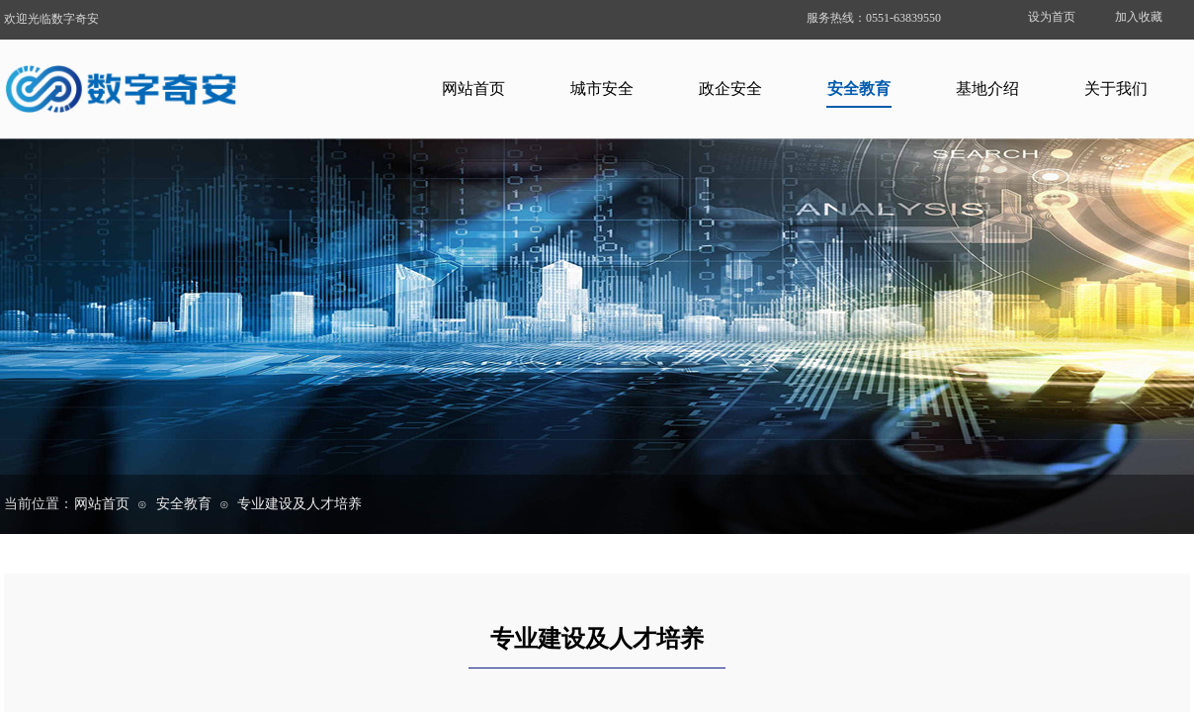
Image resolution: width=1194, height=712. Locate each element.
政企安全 (730, 88)
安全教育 (859, 88)
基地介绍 (987, 88)
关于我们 (1116, 88)
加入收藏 (1138, 17)
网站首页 (473, 88)
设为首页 (1051, 17)
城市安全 (602, 88)
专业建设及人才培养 (299, 503)
